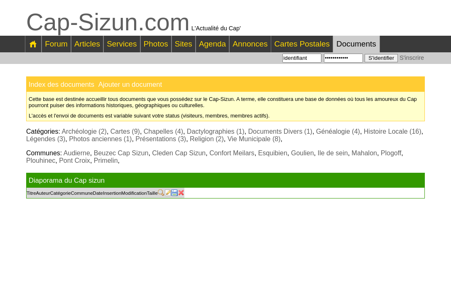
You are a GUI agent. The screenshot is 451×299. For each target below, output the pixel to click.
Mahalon (364, 153)
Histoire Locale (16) (393, 131)
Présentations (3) (160, 138)
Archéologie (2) (84, 131)
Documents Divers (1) (280, 131)
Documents (356, 43)
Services (122, 43)
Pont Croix (74, 160)
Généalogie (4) (338, 131)
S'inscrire (412, 57)
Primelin (106, 160)
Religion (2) (207, 138)
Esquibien (272, 153)
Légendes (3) (45, 138)
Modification (134, 193)
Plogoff (391, 153)
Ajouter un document (130, 84)
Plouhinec (40, 160)
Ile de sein (333, 153)
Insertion (112, 193)
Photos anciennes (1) (100, 138)
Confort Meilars (231, 153)
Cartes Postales (302, 43)
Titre (31, 193)
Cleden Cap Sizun (179, 153)
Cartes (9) (125, 131)
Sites (183, 43)
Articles (87, 43)
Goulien (302, 153)
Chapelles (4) (163, 131)
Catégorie (60, 193)
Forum (56, 43)
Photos (156, 43)
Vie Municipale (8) (254, 138)
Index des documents (61, 84)
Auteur (43, 193)
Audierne (77, 153)
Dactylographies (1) (216, 131)
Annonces (250, 43)
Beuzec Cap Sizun (121, 153)
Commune (82, 193)
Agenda (212, 43)
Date (98, 193)
